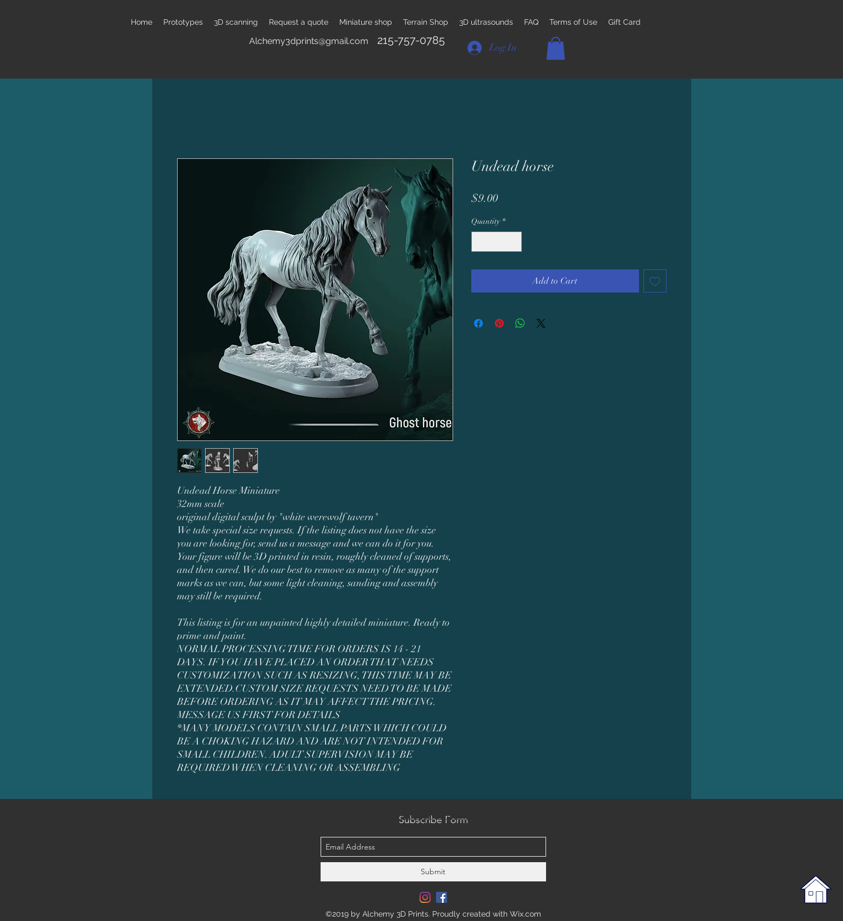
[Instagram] (425, 897)
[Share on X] (541, 323)
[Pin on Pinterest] (499, 323)
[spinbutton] (496, 241)
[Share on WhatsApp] (520, 323)
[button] (555, 48)
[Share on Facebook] (478, 323)
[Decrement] (480, 241)
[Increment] (513, 241)
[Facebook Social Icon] (441, 897)
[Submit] (433, 871)
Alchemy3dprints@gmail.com (308, 41)
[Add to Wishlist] (654, 281)
